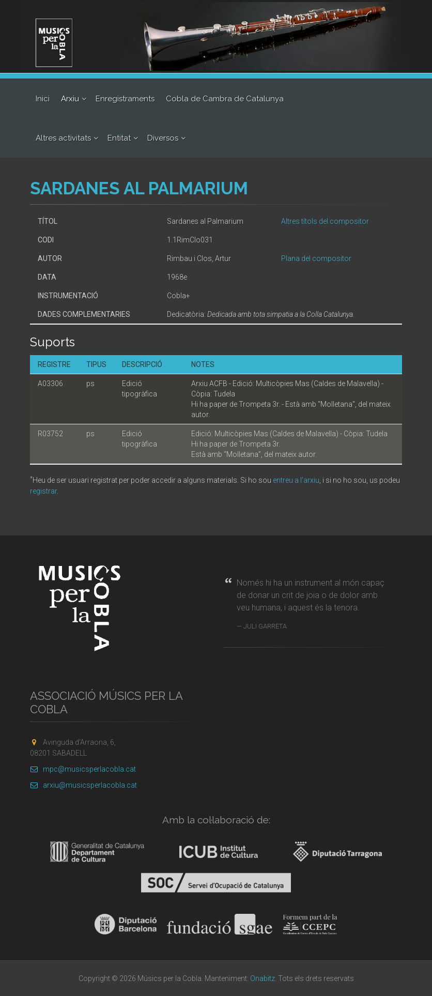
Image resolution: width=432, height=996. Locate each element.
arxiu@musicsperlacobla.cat (83, 785)
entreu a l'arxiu (296, 480)
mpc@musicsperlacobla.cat (83, 769)
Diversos (162, 138)
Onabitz (262, 978)
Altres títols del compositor (325, 221)
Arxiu (70, 98)
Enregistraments (125, 98)
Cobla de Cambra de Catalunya (225, 98)
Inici (43, 98)
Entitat (119, 138)
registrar (43, 491)
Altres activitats (63, 138)
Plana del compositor (316, 258)
